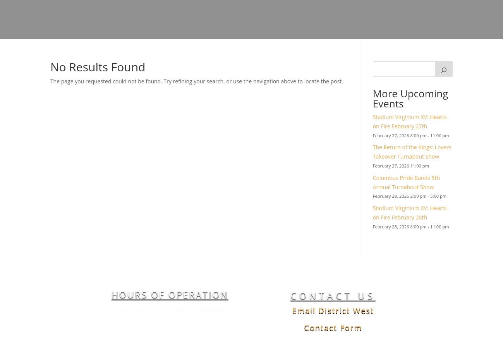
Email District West (333, 310)
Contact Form (333, 327)
